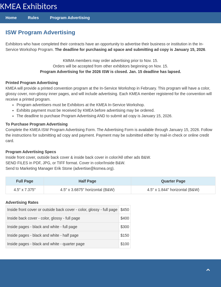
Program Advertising (70, 17)
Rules (33, 17)
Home (11, 17)
